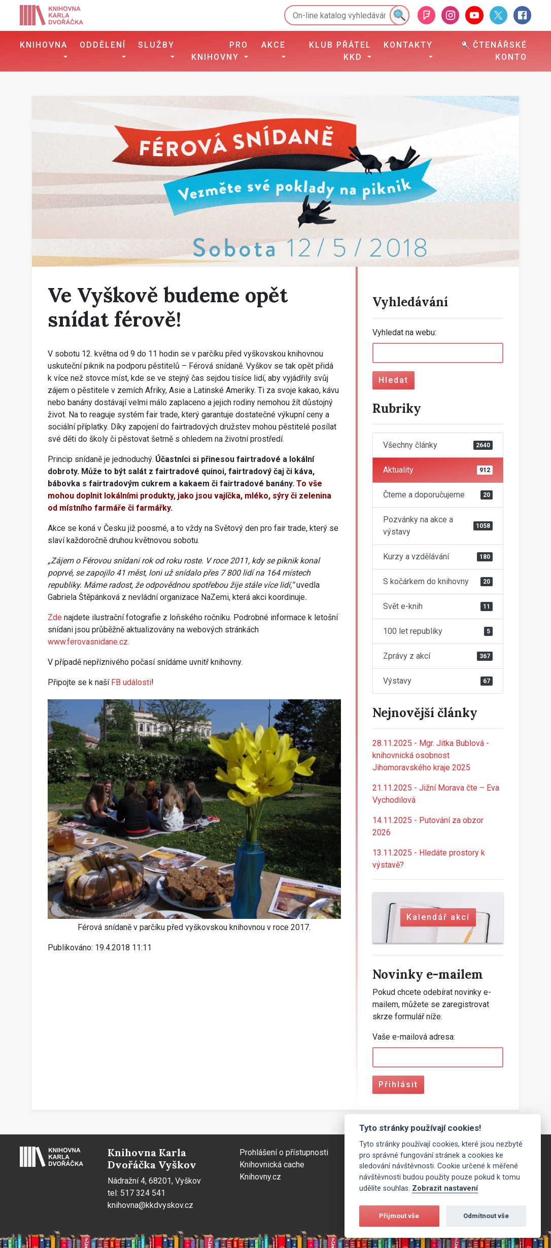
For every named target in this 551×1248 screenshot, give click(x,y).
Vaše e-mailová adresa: (413, 1037)
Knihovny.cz (260, 1177)
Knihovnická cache (271, 1164)
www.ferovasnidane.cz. (88, 642)
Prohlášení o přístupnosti (283, 1152)
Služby (156, 45)
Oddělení (103, 45)
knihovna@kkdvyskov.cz (150, 1205)
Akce (273, 45)
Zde (55, 617)
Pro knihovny (219, 51)
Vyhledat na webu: (404, 332)
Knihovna (43, 45)
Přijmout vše (399, 1216)
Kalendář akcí (438, 917)
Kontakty (408, 45)
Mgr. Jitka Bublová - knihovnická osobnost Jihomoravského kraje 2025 (430, 755)
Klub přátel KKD (340, 51)
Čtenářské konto (494, 51)
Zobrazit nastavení (445, 1188)
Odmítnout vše (486, 1216)
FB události (131, 682)
